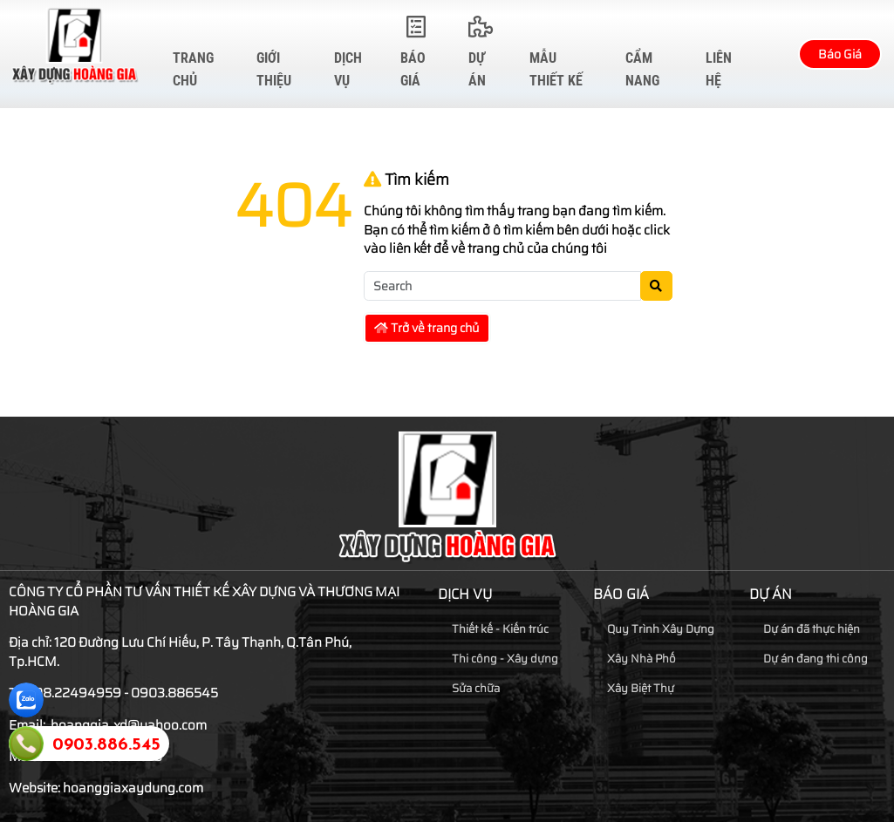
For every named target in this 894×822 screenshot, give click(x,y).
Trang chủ (196, 53)
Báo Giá (416, 53)
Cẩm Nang (647, 53)
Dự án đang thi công (808, 658)
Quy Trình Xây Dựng (653, 629)
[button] (784, 54)
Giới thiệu (277, 53)
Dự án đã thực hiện (804, 629)
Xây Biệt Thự (633, 688)
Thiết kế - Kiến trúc (493, 629)
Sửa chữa (469, 688)
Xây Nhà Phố (634, 658)
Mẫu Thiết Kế (558, 53)
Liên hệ (720, 53)
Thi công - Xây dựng (498, 658)
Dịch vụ (349, 53)
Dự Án (480, 53)
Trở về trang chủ (426, 327)
